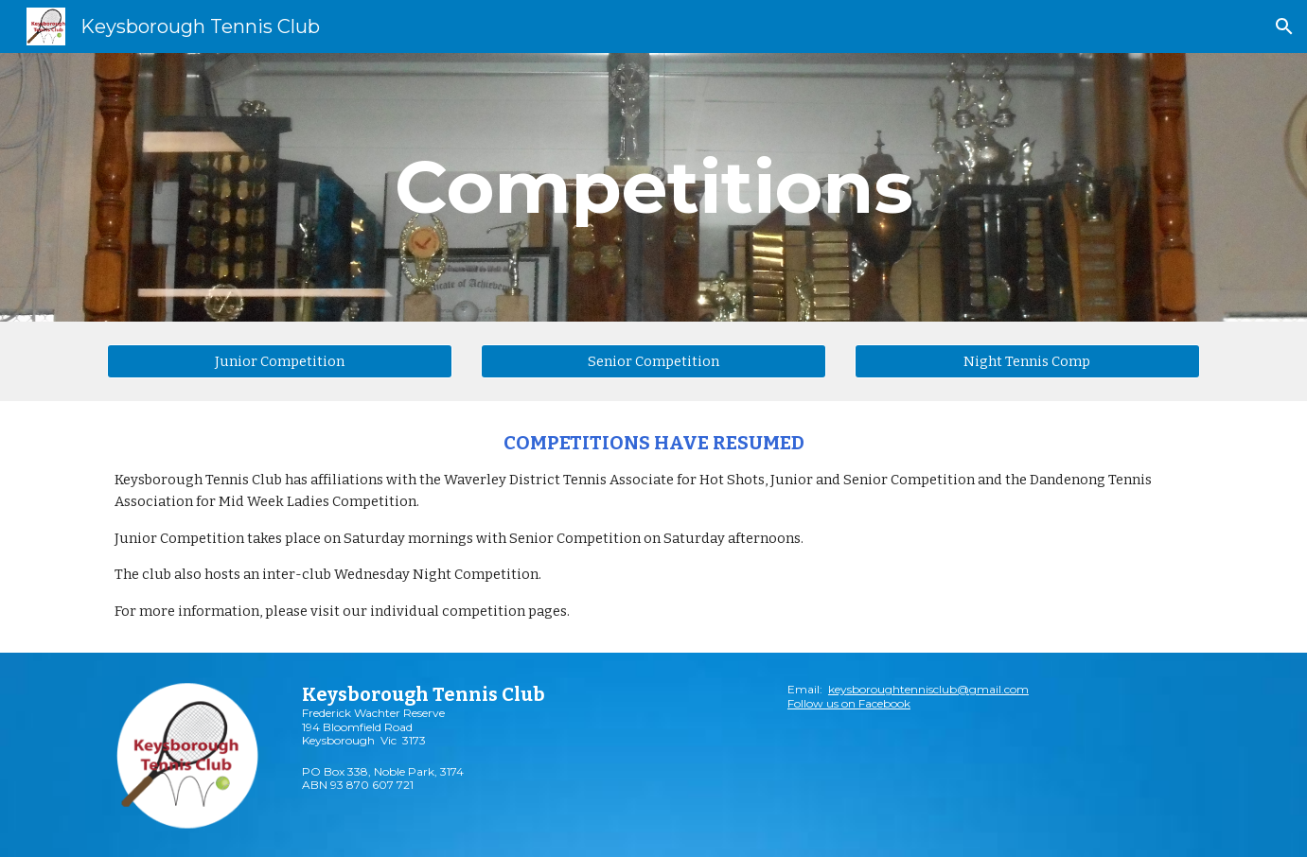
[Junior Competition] (279, 361)
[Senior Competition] (653, 361)
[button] (1284, 26)
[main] (653, 187)
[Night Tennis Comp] (1027, 361)
